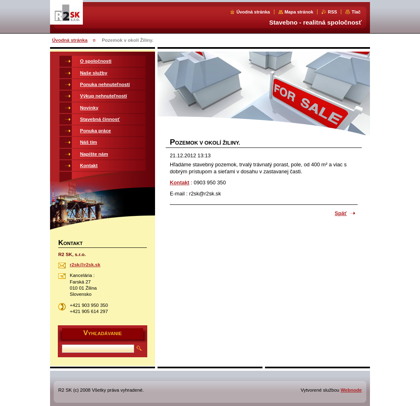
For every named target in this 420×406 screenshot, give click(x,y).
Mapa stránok (299, 11)
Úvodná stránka (253, 11)
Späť (341, 213)
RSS (332, 11)
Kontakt (179, 182)
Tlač (356, 11)
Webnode (351, 390)
